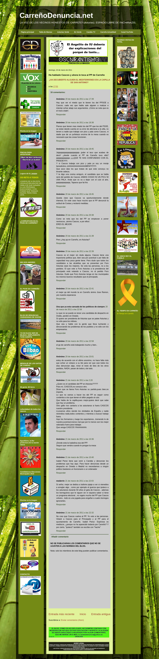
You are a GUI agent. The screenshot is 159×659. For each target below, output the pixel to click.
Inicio (83, 614)
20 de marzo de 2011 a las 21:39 (79, 236)
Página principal (27, 32)
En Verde (77, 32)
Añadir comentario (60, 537)
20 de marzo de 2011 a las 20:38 (79, 215)
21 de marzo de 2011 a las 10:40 (79, 457)
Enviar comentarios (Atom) (72, 620)
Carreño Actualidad (108, 32)
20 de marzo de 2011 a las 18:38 (79, 123)
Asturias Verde (63, 32)
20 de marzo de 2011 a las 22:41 (79, 289)
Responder (61, 114)
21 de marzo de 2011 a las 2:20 (79, 380)
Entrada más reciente (61, 614)
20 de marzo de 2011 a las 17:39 (79, 99)
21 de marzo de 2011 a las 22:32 (79, 513)
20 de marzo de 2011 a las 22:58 (79, 341)
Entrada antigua (100, 614)
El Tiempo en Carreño (125, 314)
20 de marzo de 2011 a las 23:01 (79, 357)
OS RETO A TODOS (29, 177)
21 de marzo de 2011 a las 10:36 (79, 439)
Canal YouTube (127, 32)
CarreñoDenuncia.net (56, 15)
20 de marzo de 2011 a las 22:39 (79, 251)
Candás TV (91, 32)
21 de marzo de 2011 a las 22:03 (79, 481)
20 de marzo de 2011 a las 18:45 (79, 149)
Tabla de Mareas (45, 32)
